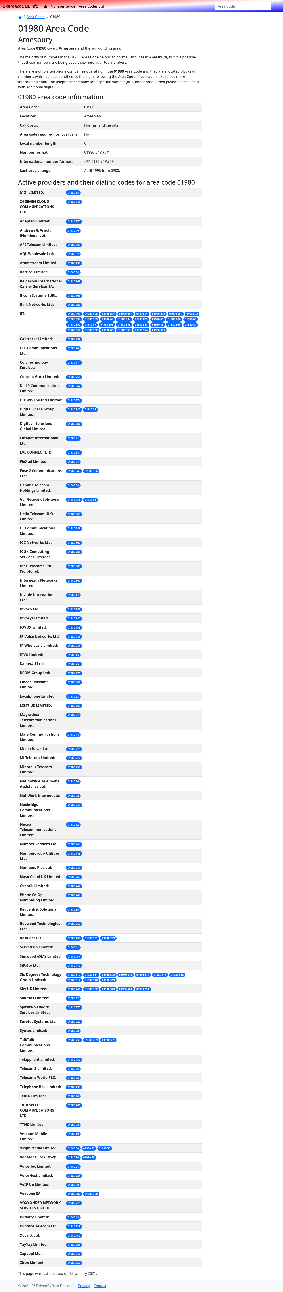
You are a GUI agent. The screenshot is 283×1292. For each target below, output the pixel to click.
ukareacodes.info (20, 6)
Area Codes (36, 16)
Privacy (84, 1285)
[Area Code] (243, 6)
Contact (100, 1285)
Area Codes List (91, 6)
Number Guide (63, 6)
